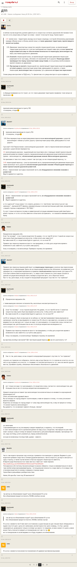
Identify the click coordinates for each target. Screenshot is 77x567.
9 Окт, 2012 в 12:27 (32, 295)
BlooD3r (9, 448)
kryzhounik (10, 86)
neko (8, 486)
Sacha (9, 25)
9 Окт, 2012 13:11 (5, 414)
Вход (72, 2)
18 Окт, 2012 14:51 (34, 14)
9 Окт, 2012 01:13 (5, 181)
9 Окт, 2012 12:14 (5, 222)
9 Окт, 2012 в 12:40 (32, 352)
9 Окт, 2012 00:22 (6, 117)
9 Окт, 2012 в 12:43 (34, 382)
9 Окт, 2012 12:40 (5, 284)
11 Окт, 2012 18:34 (5, 503)
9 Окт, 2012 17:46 (5, 444)
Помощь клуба (6, 7)
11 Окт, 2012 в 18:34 (31, 514)
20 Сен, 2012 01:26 (6, 81)
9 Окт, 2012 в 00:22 (34, 128)
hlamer (9, 227)
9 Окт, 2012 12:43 (5, 347)
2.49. (4, 162)
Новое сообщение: (14, 14)
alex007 (17, 192)
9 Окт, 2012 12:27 (5, 255)
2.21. (7, 39)
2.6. (4, 152)
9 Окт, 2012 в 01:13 (32, 192)
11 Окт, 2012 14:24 (5, 482)
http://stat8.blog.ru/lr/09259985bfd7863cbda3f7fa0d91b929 (23, 464)
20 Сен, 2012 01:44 (6, 102)
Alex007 (9, 121)
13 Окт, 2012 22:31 (6, 539)
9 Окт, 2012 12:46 (5, 371)
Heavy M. (24, 14)
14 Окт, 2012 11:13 (5, 558)
